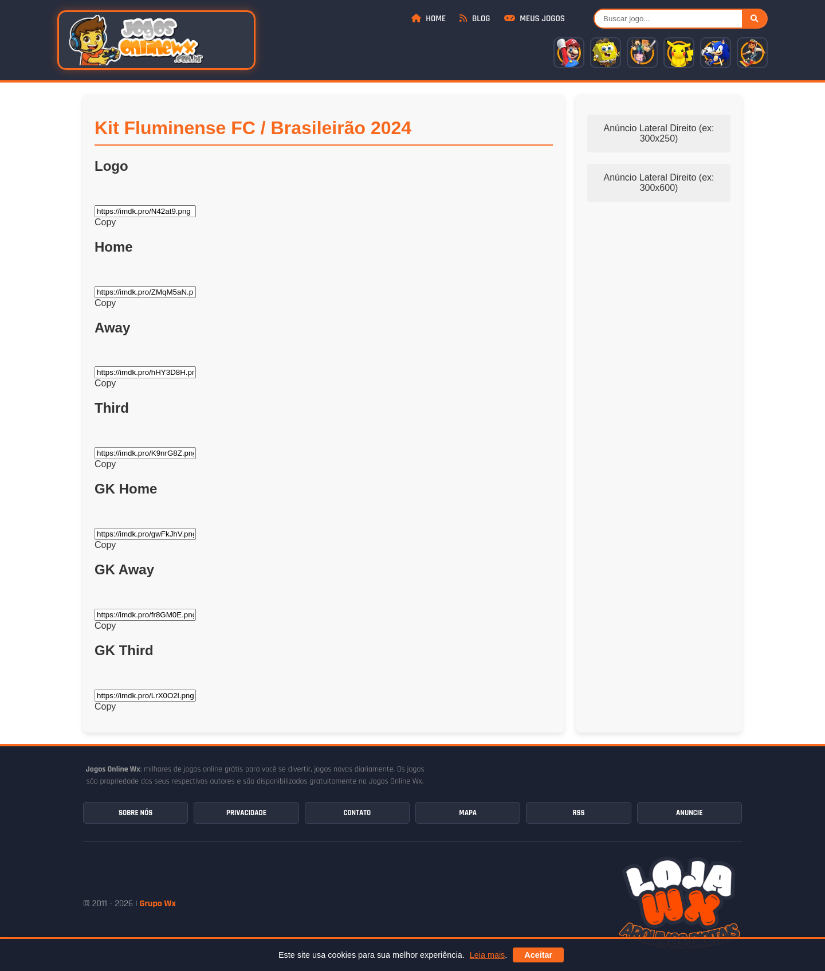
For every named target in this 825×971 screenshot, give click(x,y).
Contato (357, 812)
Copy (105, 222)
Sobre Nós (135, 812)
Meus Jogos (534, 18)
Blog (474, 18)
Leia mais (487, 955)
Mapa (468, 812)
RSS (578, 812)
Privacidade (246, 812)
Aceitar (538, 955)
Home (428, 18)
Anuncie (689, 812)
